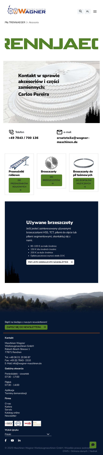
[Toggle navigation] (95, 11)
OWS (66, 451)
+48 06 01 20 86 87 (19, 357)
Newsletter (10, 415)
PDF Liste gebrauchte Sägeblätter (48, 262)
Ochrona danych (79, 451)
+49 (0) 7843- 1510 (20, 360)
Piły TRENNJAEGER (15, 22)
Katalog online (12, 412)
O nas (8, 403)
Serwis (8, 409)
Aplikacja (9, 390)
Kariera (8, 406)
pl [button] (87, 11)
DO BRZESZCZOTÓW (51, 179)
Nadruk (93, 451)
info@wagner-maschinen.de (27, 363)
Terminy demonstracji (16, 393)
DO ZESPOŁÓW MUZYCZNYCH (83, 182)
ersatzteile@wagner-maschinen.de (73, 140)
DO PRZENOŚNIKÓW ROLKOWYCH (19, 183)
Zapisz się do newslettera (24, 327)
